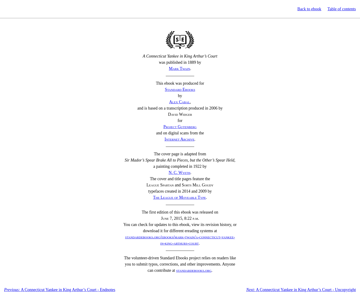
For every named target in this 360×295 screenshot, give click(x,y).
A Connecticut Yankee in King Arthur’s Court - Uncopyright (301, 289)
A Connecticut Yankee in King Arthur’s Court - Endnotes (59, 289)
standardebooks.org (193, 270)
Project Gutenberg (180, 126)
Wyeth (179, 172)
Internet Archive (179, 139)
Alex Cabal (179, 102)
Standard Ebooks (24, 9)
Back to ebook (309, 9)
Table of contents (341, 9)
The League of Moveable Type (179, 197)
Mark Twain (179, 68)
